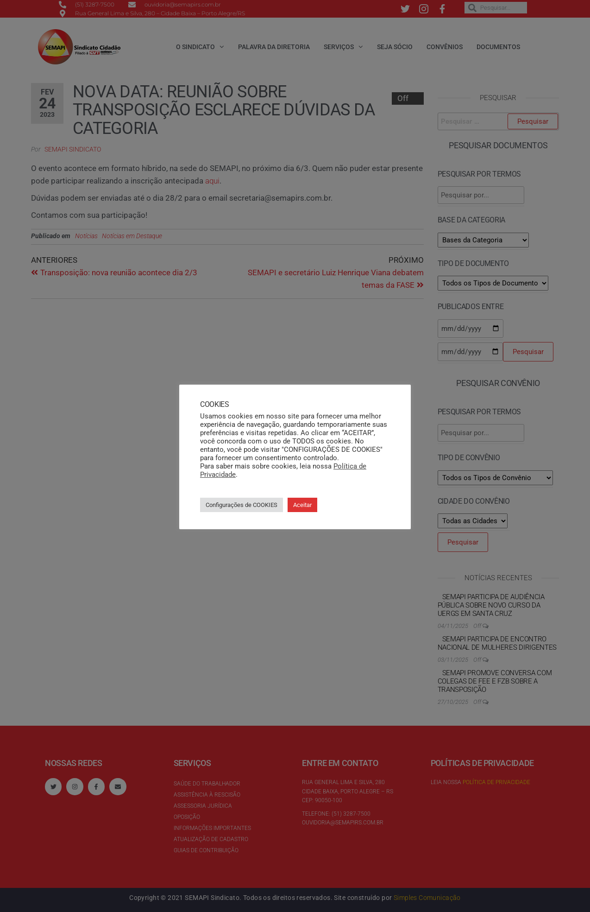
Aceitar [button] (302, 504)
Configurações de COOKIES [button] (241, 504)
